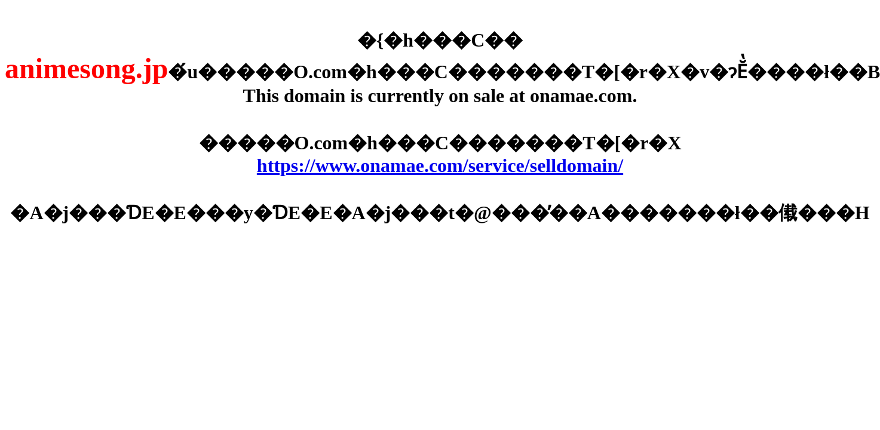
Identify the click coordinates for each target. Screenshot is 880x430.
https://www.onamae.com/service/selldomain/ (440, 165)
